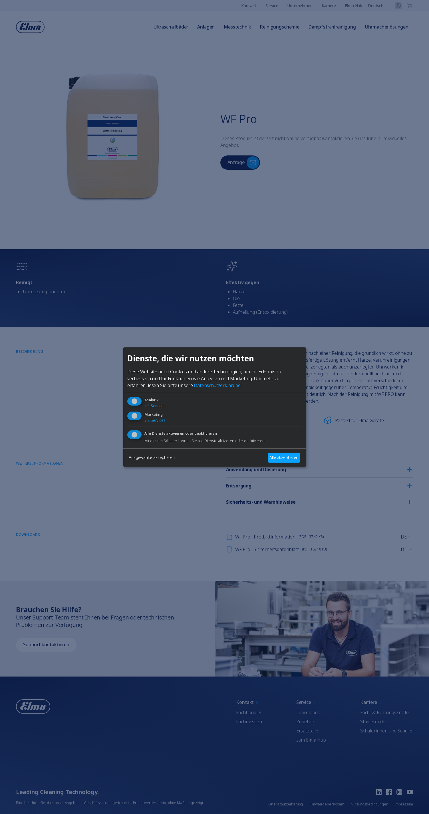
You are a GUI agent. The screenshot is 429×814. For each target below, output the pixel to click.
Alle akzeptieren (283, 457)
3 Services (155, 405)
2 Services (155, 420)
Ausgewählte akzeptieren (151, 457)
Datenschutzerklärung (217, 385)
